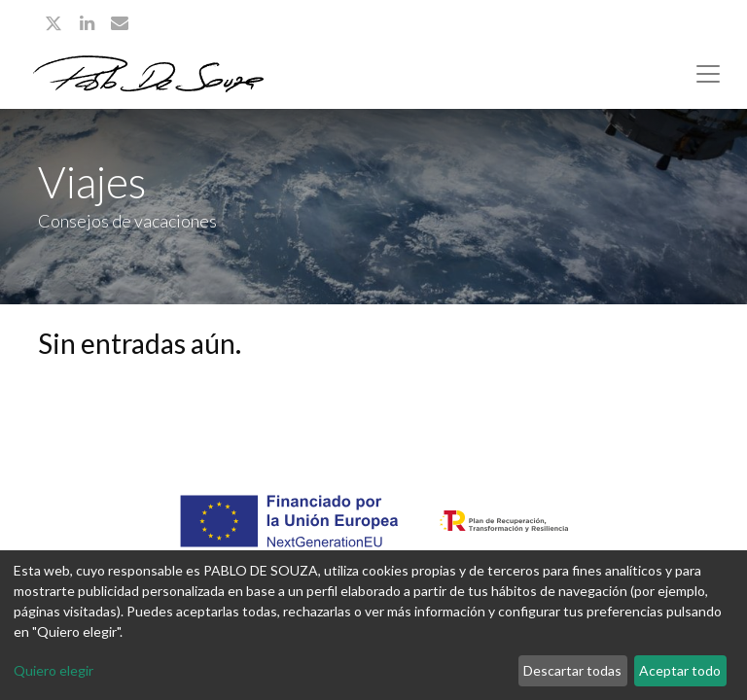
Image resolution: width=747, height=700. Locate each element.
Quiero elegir (53, 670)
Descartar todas (572, 670)
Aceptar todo (680, 670)
